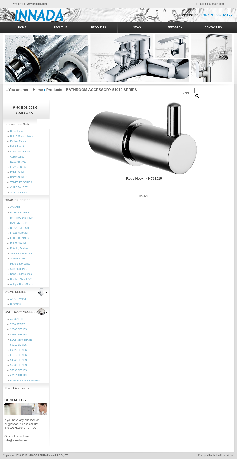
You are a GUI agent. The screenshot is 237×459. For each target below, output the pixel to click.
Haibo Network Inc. (223, 455)
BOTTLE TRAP (18, 222)
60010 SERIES (18, 375)
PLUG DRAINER (19, 243)
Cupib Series (17, 156)
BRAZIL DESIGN (19, 228)
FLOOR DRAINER (20, 233)
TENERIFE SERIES (21, 182)
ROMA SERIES (18, 177)
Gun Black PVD (18, 268)
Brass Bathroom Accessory (25, 380)
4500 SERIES (17, 319)
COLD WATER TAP (20, 151)
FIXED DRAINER (19, 238)
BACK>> (144, 196)
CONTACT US (213, 27)
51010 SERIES (18, 355)
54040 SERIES (18, 360)
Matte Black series (20, 263)
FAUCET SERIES (17, 123)
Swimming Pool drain (21, 253)
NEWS (137, 27)
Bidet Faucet (17, 146)
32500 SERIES (18, 329)
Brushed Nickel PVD (21, 279)
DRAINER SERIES (18, 200)
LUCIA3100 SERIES (21, 339)
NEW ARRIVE (18, 161)
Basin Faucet (17, 131)
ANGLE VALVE (18, 299)
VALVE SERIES (15, 291)
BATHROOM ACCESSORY (23, 312)
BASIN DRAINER (19, 212)
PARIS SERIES (18, 172)
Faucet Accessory (17, 388)
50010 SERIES (18, 344)
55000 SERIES (18, 365)
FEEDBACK (175, 27)
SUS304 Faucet (19, 192)
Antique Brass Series (21, 284)
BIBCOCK (15, 304)
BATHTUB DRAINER (21, 217)
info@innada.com (214, 3)
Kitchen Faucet (18, 141)
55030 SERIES (18, 370)
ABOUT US (60, 27)
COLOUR (15, 207)
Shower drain (17, 258)
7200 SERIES (17, 324)
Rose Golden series (21, 274)
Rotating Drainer (19, 248)
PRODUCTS (98, 27)
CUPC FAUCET (19, 187)
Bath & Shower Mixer (21, 136)
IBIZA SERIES (18, 167)
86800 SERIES (18, 334)
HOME (22, 27)
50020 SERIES (18, 349)
